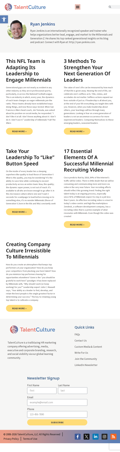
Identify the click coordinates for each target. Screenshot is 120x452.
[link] (4, 19)
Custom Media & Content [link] (88, 346)
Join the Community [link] (86, 359)
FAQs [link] (77, 334)
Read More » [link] (19, 131)
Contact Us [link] (81, 340)
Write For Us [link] (81, 352)
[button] (77, 7)
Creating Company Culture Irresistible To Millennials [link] (28, 250)
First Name (33, 385)
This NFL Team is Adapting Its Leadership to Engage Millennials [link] (28, 70)
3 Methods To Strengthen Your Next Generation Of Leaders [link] (87, 70)
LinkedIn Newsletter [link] (86, 365)
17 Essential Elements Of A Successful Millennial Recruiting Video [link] (88, 160)
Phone (30, 409)
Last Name (64, 385)
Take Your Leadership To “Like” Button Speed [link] (30, 157)
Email (30, 397)
